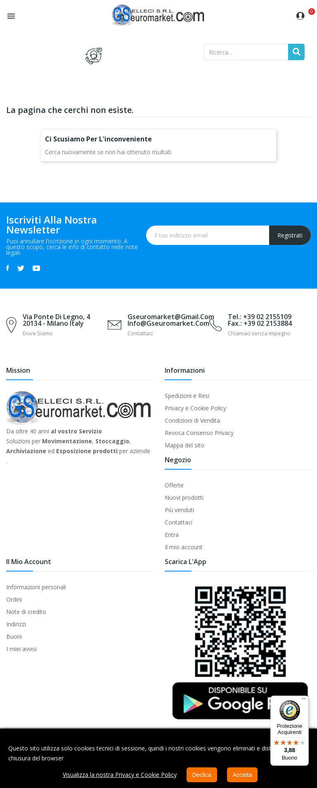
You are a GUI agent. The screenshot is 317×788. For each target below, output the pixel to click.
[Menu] (304, 701)
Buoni (14, 636)
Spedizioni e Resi (187, 396)
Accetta (242, 775)
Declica (201, 775)
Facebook (7, 268)
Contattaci (178, 522)
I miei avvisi (21, 649)
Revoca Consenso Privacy (199, 433)
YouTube (36, 268)
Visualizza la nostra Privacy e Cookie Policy (120, 775)
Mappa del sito (184, 445)
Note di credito (26, 612)
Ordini (14, 599)
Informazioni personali (36, 587)
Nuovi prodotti (184, 497)
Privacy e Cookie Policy (195, 408)
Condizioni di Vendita (192, 420)
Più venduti (179, 510)
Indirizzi (16, 624)
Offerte (174, 485)
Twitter (20, 268)
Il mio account (184, 547)
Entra (172, 535)
